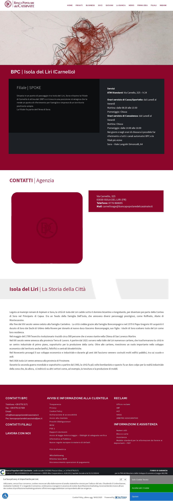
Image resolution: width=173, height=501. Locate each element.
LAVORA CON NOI (18, 433)
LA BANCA (121, 5)
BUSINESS (90, 5)
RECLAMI (120, 398)
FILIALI (154, 5)
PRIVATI (79, 5)
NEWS (131, 5)
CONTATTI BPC (17, 398)
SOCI (100, 5)
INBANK (163, 5)
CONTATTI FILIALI (18, 424)
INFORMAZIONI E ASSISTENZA (136, 424)
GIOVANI (109, 5)
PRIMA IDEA (142, 5)
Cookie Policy (77, 497)
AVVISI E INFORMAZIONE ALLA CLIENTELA (77, 398)
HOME (69, 5)
